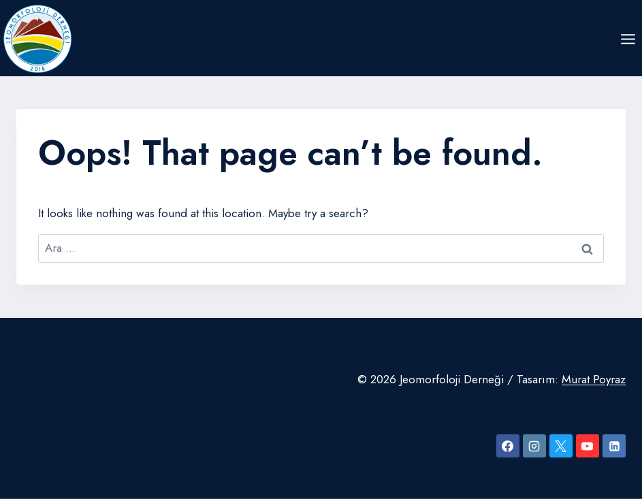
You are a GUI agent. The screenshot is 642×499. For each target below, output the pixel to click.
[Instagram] (534, 445)
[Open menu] (627, 39)
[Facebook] (507, 445)
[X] (561, 445)
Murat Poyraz (594, 379)
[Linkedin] (614, 445)
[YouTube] (587, 445)
